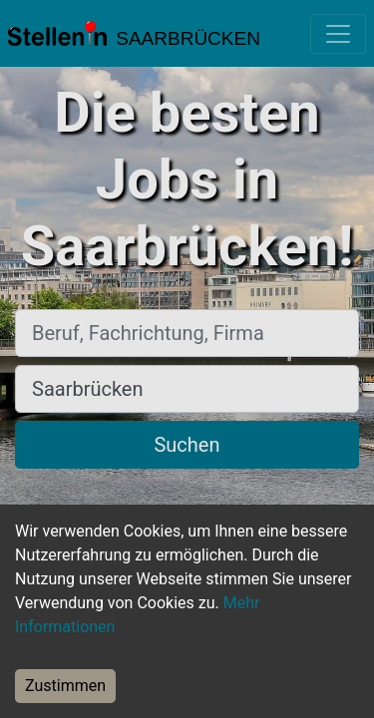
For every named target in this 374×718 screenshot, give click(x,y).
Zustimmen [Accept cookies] (65, 685)
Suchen (186, 445)
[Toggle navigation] (338, 34)
